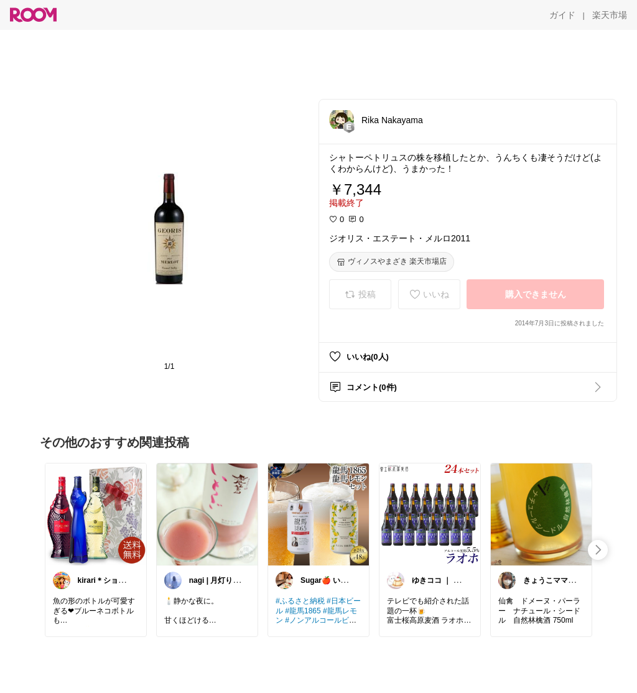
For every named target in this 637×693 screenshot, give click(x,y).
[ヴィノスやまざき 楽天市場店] (391, 262)
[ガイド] (562, 15)
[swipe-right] (598, 550)
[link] (95, 513)
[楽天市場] (609, 15)
